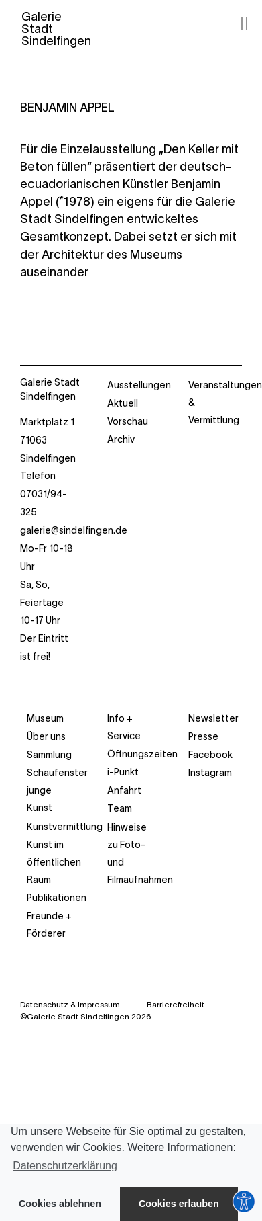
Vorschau (127, 421)
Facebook (210, 754)
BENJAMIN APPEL (67, 107)
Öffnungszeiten (142, 754)
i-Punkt (123, 772)
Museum (45, 718)
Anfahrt (124, 790)
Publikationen (56, 897)
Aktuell (122, 403)
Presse (203, 736)
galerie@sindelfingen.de (73, 530)
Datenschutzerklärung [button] (65, 1165)
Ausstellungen (139, 385)
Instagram (210, 772)
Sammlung (49, 754)
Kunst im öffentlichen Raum (54, 862)
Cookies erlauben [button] (179, 1203)
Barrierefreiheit (175, 1004)
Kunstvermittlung (65, 826)
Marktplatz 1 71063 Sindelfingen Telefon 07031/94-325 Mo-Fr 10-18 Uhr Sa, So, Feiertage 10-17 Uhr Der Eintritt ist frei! (50, 539)
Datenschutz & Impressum (70, 1004)
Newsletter (213, 718)
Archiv (121, 439)
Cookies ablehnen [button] (60, 1203)
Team (119, 808)
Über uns (46, 736)
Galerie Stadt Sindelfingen (50, 389)
